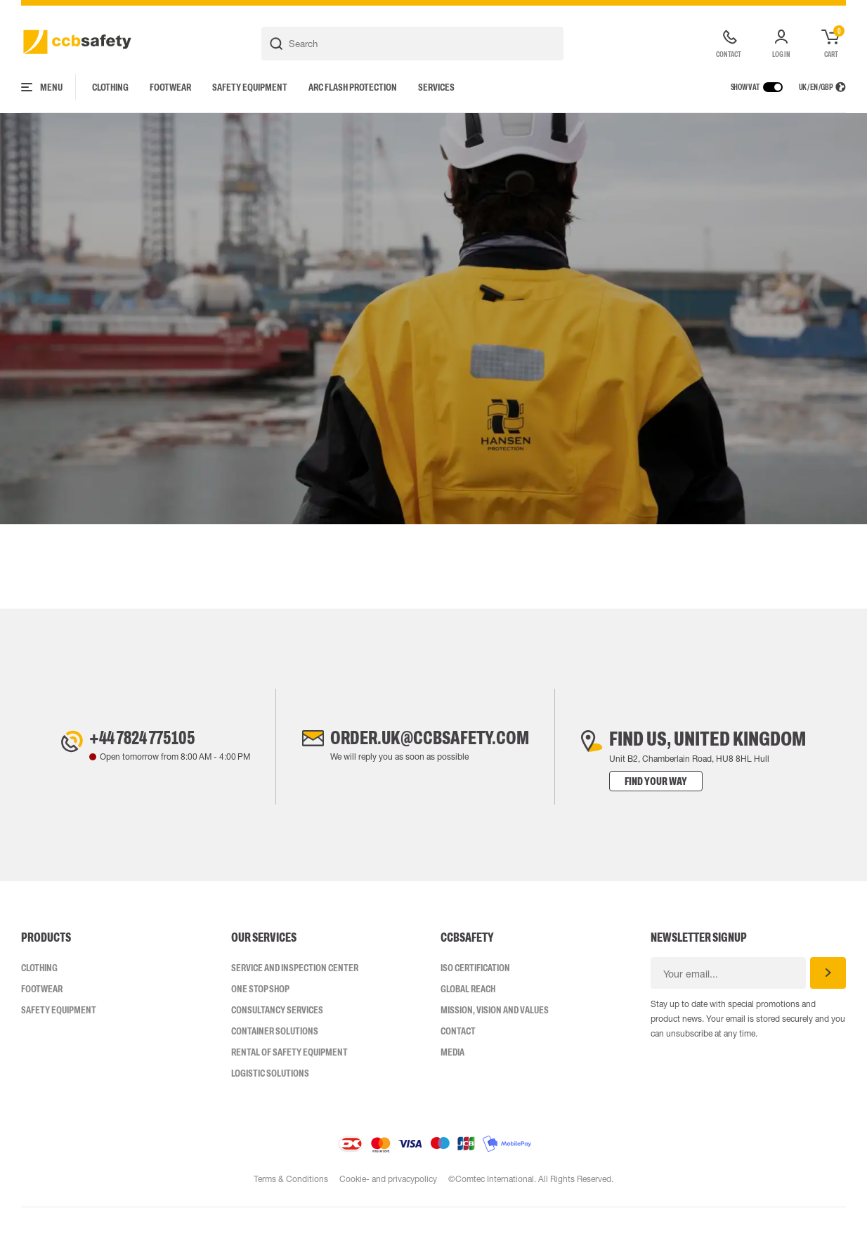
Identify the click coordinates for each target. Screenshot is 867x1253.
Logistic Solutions (270, 1118)
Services (436, 87)
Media (452, 1097)
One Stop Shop (260, 1034)
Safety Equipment (249, 87)
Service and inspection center (294, 1013)
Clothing (110, 87)
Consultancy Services (277, 1055)
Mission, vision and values (495, 1055)
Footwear (170, 87)
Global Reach (468, 1034)
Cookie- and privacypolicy (388, 1225)
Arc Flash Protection (352, 87)
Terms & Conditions (290, 1225)
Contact (458, 1076)
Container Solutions (274, 1076)
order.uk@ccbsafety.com (430, 784)
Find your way (666, 827)
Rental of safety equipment (289, 1097)
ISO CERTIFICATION (475, 1013)
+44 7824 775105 (138, 784)
